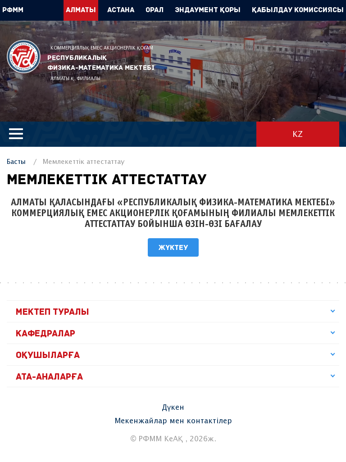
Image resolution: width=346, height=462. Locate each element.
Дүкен (173, 407)
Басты (16, 162)
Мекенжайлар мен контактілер (173, 421)
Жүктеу (173, 248)
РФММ (24, 56)
